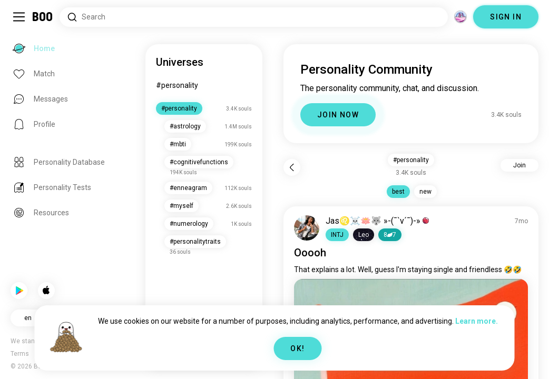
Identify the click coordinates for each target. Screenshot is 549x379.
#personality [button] (411, 160)
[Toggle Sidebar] (19, 16)
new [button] (425, 191)
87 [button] (390, 234)
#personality (177, 85)
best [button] (398, 191)
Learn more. (476, 321)
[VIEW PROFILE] (306, 228)
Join (519, 165)
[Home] (43, 16)
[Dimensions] (460, 17)
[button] (337, 234)
